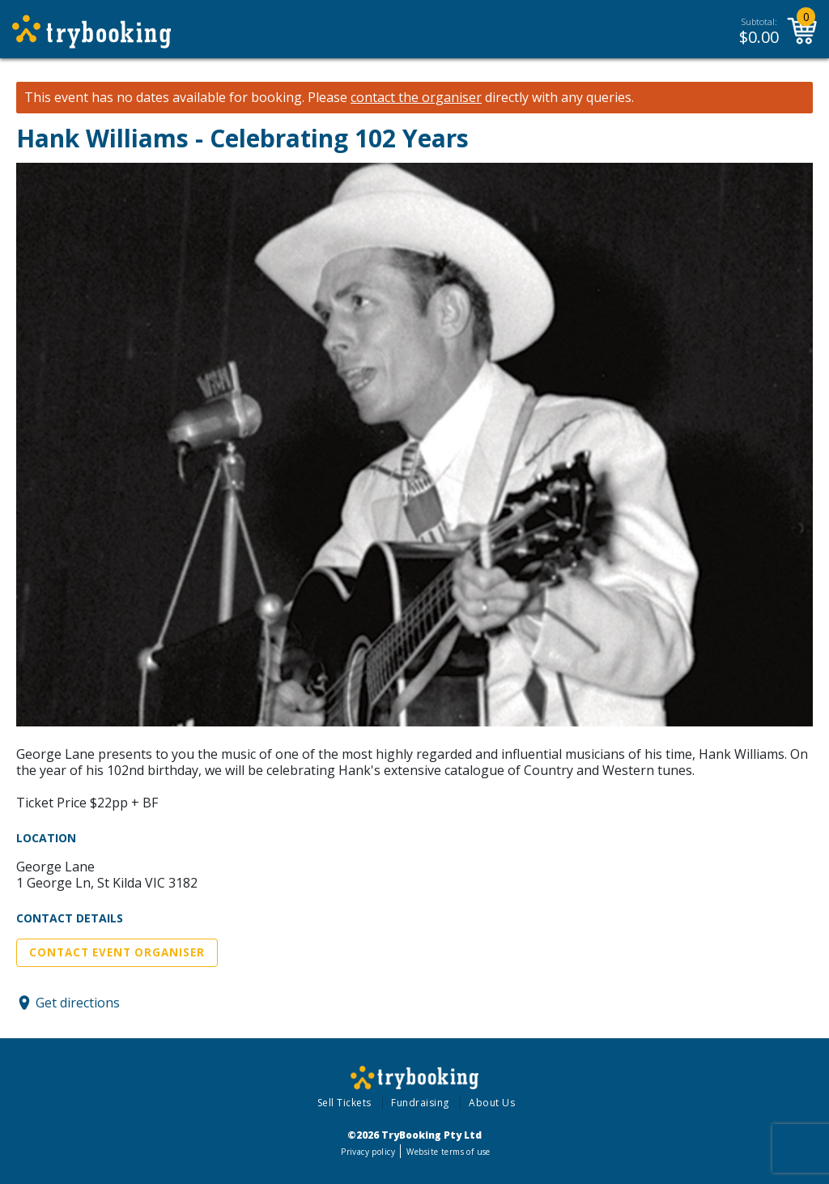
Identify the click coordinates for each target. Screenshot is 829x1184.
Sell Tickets (344, 1102)
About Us (492, 1102)
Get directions (78, 1003)
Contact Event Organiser (117, 952)
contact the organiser (416, 97)
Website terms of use (448, 1151)
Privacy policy (368, 1151)
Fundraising (420, 1102)
